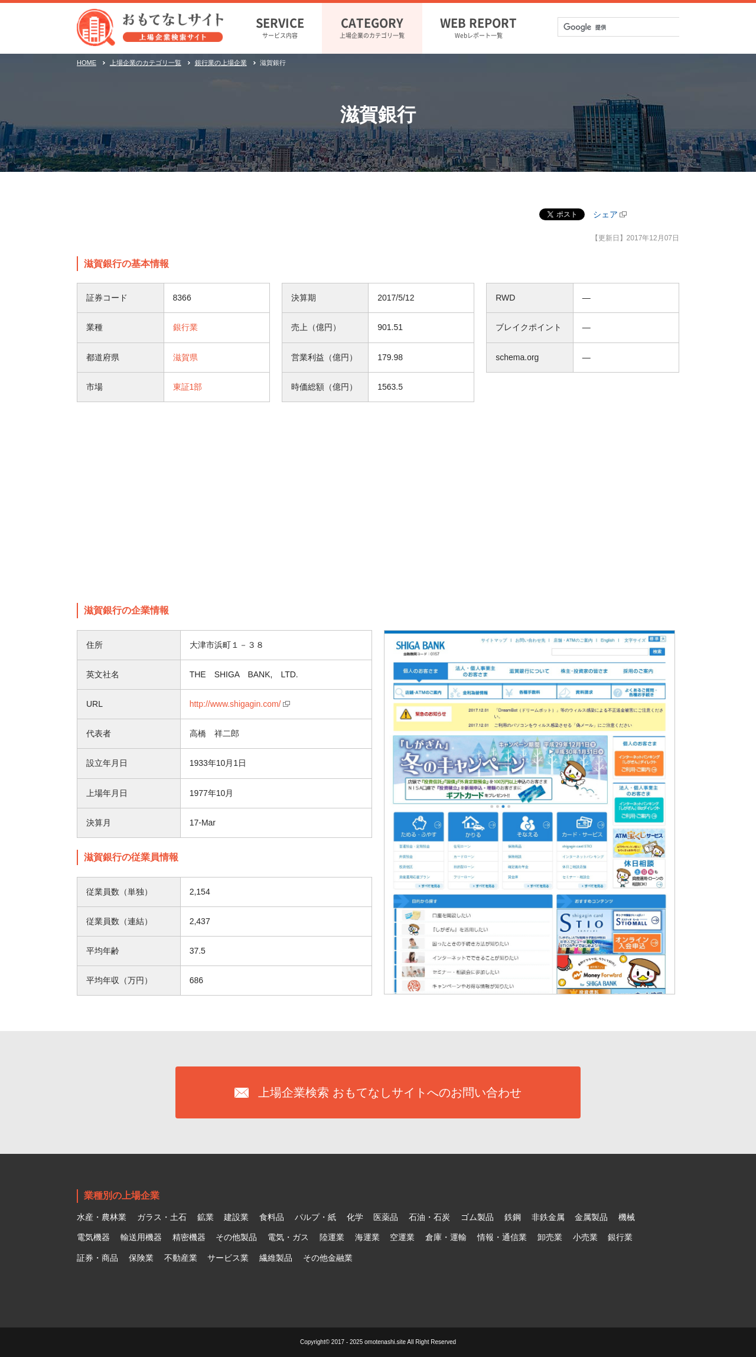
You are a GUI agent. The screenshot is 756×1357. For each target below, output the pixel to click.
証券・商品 (97, 1258)
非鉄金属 (548, 1217)
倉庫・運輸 (446, 1237)
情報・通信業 (502, 1237)
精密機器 (189, 1237)
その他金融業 (328, 1258)
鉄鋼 (512, 1217)
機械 (626, 1217)
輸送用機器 (141, 1237)
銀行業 (185, 327)
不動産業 (180, 1258)
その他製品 (236, 1237)
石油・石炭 (429, 1217)
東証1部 (188, 387)
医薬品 (385, 1217)
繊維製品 (275, 1258)
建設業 (236, 1217)
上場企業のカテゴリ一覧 (372, 26)
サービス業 (228, 1258)
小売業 (585, 1237)
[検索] (610, 27)
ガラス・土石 (162, 1217)
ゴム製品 (477, 1217)
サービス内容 (280, 26)
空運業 (402, 1237)
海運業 (367, 1237)
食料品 (271, 1217)
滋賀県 (185, 357)
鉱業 (205, 1217)
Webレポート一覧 (478, 26)
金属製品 (591, 1217)
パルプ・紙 (315, 1217)
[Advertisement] (378, 502)
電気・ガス (288, 1237)
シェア (605, 214)
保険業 (141, 1258)
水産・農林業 (101, 1217)
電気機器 (93, 1237)
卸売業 (549, 1237)
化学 (355, 1217)
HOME (86, 62)
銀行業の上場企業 (221, 62)
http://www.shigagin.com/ (235, 704)
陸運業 (332, 1237)
